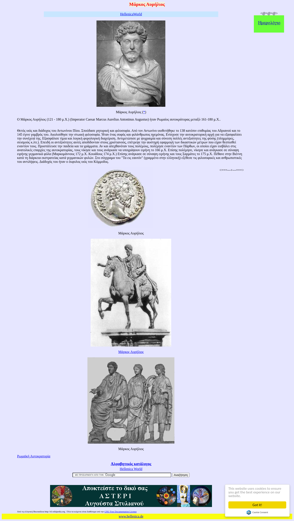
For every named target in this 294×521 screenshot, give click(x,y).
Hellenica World (131, 469)
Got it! (257, 505)
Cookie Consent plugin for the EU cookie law (257, 512)
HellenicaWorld (131, 14)
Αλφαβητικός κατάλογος (131, 464)
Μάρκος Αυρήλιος (131, 352)
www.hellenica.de (131, 516)
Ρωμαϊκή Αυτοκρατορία (33, 456)
